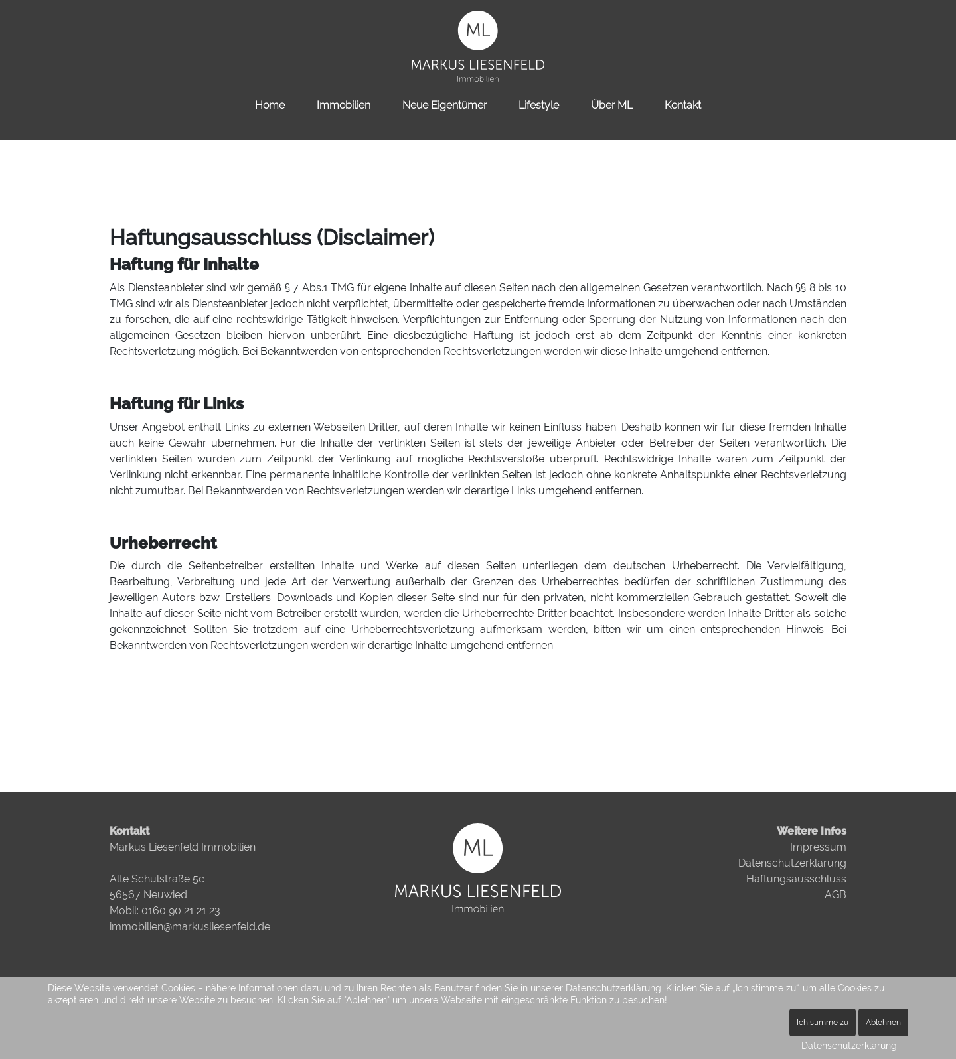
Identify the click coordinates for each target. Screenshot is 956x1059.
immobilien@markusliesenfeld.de (190, 926)
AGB (835, 894)
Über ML (612, 105)
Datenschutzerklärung (792, 863)
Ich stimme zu (822, 1022)
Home (270, 105)
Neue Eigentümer (444, 105)
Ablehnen (883, 1022)
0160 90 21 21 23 (180, 910)
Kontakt (683, 105)
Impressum (818, 847)
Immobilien (343, 105)
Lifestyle (538, 105)
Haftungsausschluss (796, 879)
